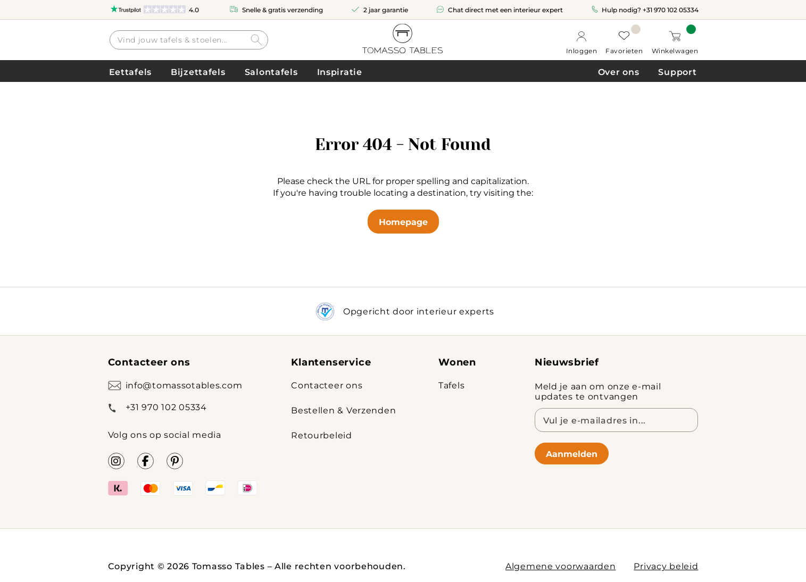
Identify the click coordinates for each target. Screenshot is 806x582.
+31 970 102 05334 (671, 9)
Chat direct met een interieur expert (505, 9)
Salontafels (271, 71)
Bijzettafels (198, 71)
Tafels (451, 384)
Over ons (618, 71)
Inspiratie (339, 71)
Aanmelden (571, 453)
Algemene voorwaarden (560, 565)
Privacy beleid (666, 565)
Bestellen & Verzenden (343, 409)
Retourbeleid (321, 434)
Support (677, 71)
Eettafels (130, 71)
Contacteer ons (326, 384)
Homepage (403, 221)
